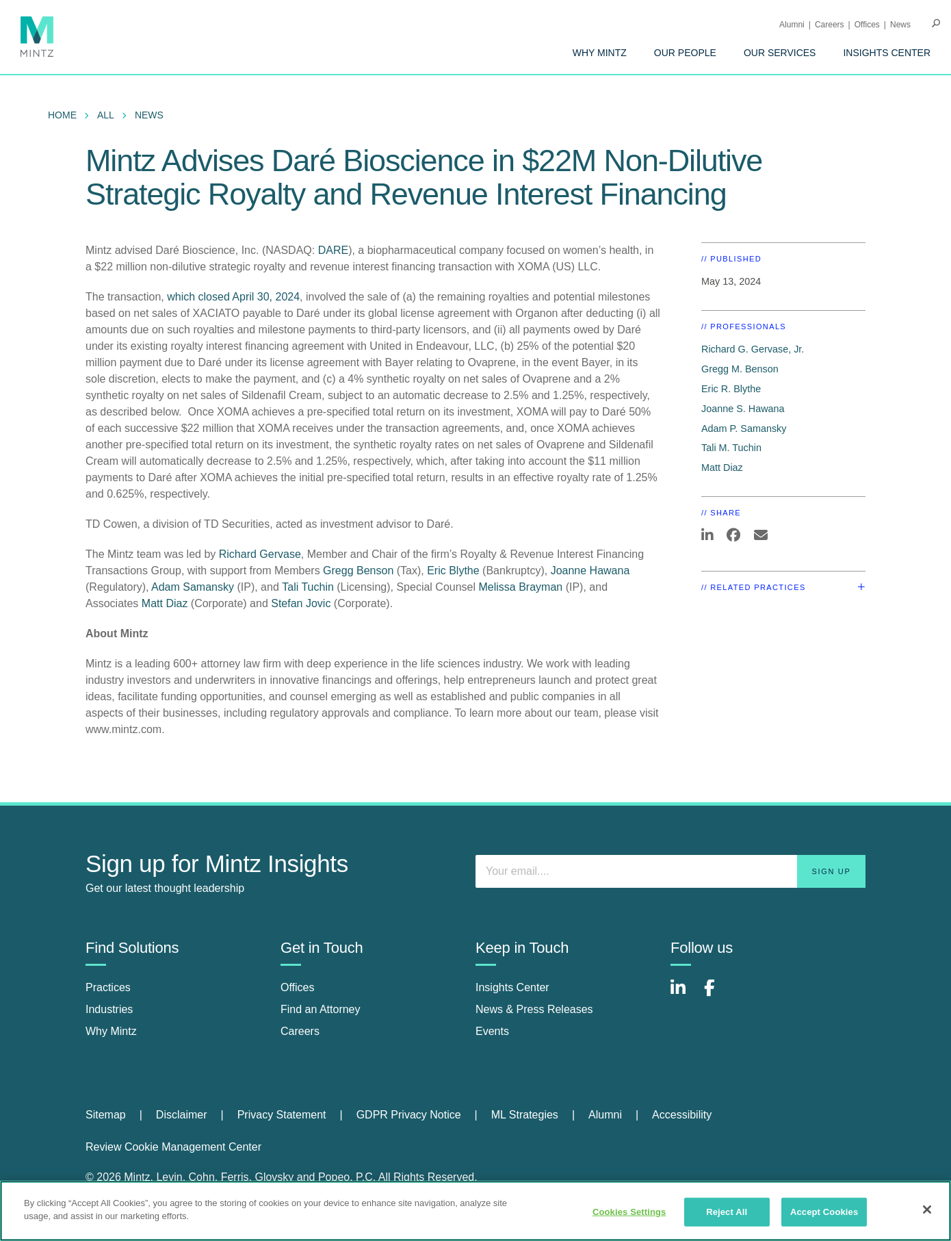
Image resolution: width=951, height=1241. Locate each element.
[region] (475, 1211)
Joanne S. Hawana (743, 408)
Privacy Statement (281, 1115)
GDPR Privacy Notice (408, 1115)
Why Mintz (600, 52)
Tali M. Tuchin (731, 447)
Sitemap (106, 1115)
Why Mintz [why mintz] (111, 1031)
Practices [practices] (108, 987)
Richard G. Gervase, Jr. (752, 349)
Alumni (792, 24)
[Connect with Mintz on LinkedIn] (684, 995)
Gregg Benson (360, 570)
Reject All (726, 1212)
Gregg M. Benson (740, 368)
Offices (867, 24)
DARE (333, 250)
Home (62, 115)
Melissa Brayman (521, 587)
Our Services (780, 52)
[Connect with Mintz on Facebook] (717, 995)
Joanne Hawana (590, 570)
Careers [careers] (300, 1031)
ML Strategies (524, 1115)
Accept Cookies (824, 1212)
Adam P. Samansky (744, 428)
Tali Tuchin (308, 587)
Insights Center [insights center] (512, 987)
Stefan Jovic (300, 603)
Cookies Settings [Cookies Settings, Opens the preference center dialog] (629, 1212)
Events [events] (492, 1031)
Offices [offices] (298, 987)
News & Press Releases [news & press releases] (534, 1009)
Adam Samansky (192, 587)
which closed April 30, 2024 (233, 297)
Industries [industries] (109, 1009)
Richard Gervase (260, 554)
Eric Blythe (453, 570)
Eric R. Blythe (731, 388)
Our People (685, 52)
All (105, 115)
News (900, 25)
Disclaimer (181, 1115)
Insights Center (886, 52)
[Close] (927, 1209)
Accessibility (682, 1115)
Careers (829, 24)
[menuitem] (600, 52)
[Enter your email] (670, 871)
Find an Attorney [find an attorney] (321, 1009)
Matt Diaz (165, 603)
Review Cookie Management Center (173, 1147)
